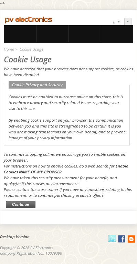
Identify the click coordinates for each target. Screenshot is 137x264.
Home (9, 49)
